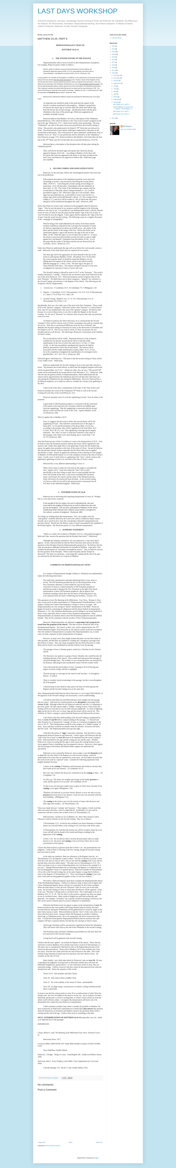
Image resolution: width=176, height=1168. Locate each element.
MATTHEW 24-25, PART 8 (121, 104)
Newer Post (41, 1142)
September (117, 83)
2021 (113, 51)
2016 (113, 65)
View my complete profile (128, 129)
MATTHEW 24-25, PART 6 (121, 114)
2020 (113, 54)
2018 (113, 59)
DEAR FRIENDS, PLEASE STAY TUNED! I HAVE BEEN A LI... (123, 108)
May (114, 91)
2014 (113, 70)
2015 (113, 67)
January (116, 102)
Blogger (96, 1158)
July (114, 86)
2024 (113, 46)
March (115, 97)
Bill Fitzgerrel (127, 126)
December (116, 75)
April (115, 94)
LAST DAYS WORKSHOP (78, 11)
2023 (113, 49)
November (116, 78)
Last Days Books (117, 38)
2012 (113, 118)
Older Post (99, 1142)
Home (70, 1142)
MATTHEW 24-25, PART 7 (121, 111)
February (116, 99)
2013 (113, 73)
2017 (113, 62)
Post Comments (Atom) (53, 1145)
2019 (113, 57)
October (116, 80)
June (115, 89)
